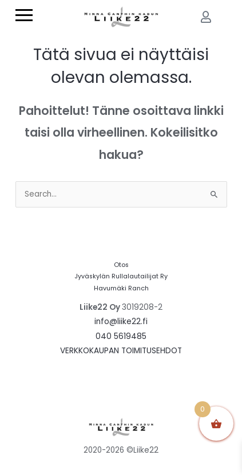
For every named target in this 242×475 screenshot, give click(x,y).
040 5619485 (121, 336)
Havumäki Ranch (121, 288)
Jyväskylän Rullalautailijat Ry (121, 276)
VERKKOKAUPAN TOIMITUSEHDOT (121, 350)
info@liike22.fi (121, 321)
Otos (121, 265)
